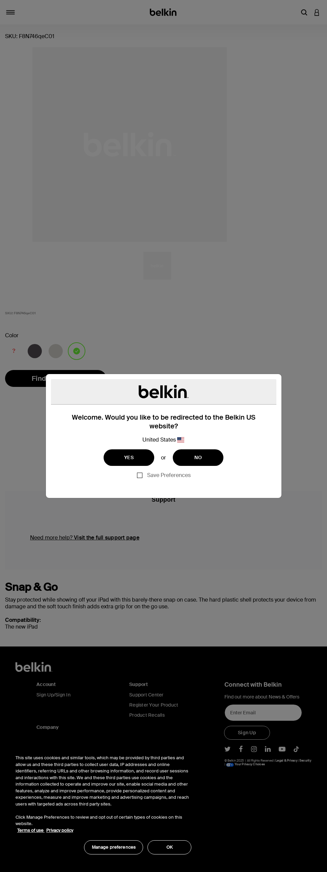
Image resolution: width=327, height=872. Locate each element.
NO (198, 457)
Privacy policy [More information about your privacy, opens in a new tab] (59, 830)
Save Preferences (169, 475)
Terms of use (31, 830)
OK (169, 847)
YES (129, 457)
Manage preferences (114, 847)
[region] (103, 801)
